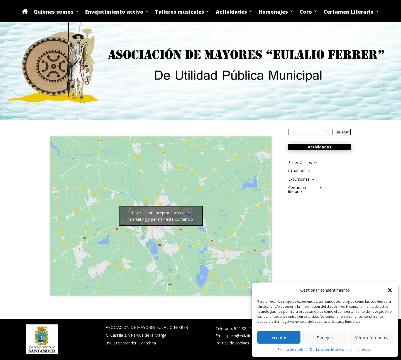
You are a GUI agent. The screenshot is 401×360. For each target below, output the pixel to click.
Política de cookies (292, 349)
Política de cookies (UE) (237, 343)
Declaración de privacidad (331, 349)
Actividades (231, 12)
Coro (306, 12)
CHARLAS (296, 171)
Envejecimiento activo (114, 12)
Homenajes (273, 12)
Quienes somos (54, 12)
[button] (390, 290)
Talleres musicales (179, 12)
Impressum (363, 349)
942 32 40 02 (245, 328)
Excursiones (299, 179)
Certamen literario (297, 190)
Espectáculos (300, 163)
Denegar (325, 337)
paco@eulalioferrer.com (248, 335)
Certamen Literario (349, 12)
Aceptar (279, 337)
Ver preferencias (371, 337)
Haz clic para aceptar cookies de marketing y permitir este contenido (161, 216)
